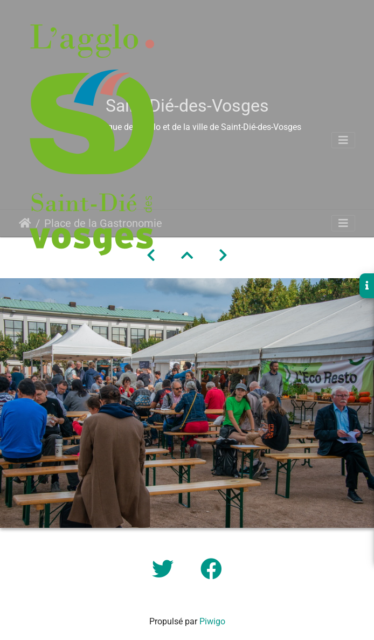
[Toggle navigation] (343, 140)
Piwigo (212, 621)
